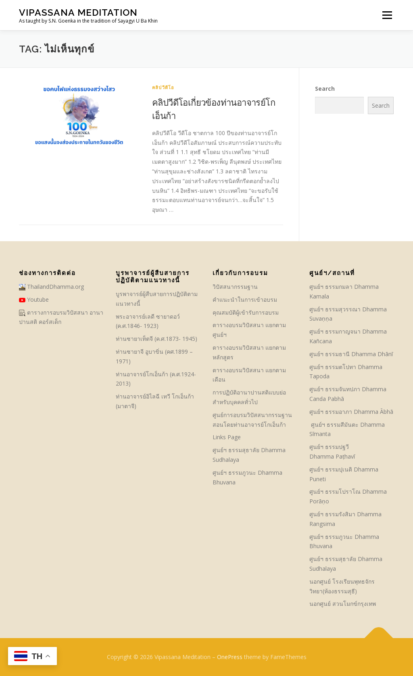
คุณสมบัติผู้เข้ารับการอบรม (246, 312)
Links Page (227, 437)
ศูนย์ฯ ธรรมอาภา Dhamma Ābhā (351, 411)
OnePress (229, 657)
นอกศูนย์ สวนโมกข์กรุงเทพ (342, 603)
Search (325, 88)
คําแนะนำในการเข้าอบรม (245, 299)
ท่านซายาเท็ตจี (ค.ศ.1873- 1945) (156, 338)
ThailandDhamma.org (51, 286)
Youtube (34, 299)
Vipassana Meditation (78, 12)
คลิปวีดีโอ (163, 87)
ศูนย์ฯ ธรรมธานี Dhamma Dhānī (351, 354)
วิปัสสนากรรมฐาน (235, 286)
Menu (387, 15)
